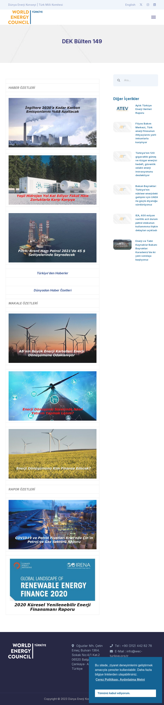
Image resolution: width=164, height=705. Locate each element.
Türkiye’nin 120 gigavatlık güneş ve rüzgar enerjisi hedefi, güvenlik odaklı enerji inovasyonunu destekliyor (146, 164)
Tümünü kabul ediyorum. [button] (114, 693)
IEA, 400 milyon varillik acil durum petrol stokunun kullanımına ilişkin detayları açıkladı (146, 223)
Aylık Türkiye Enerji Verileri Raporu (143, 109)
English (130, 4)
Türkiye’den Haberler (52, 273)
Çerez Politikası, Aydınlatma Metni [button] (120, 679)
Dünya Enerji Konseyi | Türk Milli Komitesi (35, 4)
